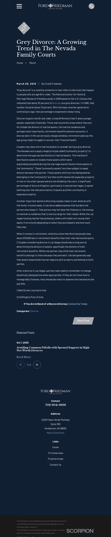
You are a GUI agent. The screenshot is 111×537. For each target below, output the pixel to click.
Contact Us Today (77, 303)
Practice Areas (55, 458)
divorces (56, 102)
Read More (24, 357)
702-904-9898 (55, 405)
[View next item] (37, 365)
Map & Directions (55, 432)
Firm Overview (55, 453)
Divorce (34, 311)
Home (55, 447)
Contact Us (55, 464)
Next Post (83, 320)
